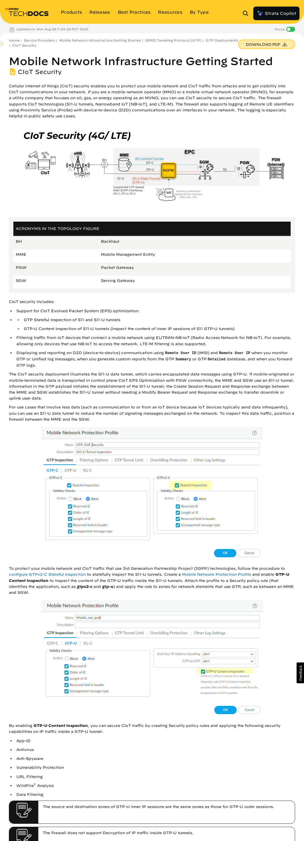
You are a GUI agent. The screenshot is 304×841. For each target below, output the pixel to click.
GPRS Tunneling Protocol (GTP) (173, 40)
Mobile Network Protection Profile (216, 574)
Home (14, 40)
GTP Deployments (222, 40)
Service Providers (39, 40)
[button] (300, 672)
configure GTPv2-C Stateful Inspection (47, 574)
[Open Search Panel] (247, 13)
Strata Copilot (276, 13)
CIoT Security (24, 45)
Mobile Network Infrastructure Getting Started (100, 40)
